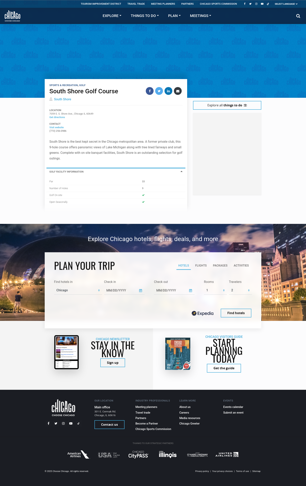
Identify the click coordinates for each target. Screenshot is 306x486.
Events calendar (233, 407)
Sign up (112, 362)
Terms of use (242, 471)
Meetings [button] (199, 15)
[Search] (298, 16)
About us (185, 407)
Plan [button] (173, 15)
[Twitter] (250, 4)
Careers (184, 412)
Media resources (189, 418)
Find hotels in (63, 282)
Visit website (56, 127)
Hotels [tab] (183, 265)
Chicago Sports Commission (218, 3)
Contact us (109, 424)
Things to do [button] (143, 15)
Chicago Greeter (189, 423)
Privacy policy (202, 471)
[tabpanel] (153, 299)
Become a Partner (146, 423)
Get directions (57, 117)
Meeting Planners (163, 3)
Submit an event (233, 412)
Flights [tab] (201, 265)
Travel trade (136, 3)
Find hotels (236, 313)
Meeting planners (146, 407)
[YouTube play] (262, 4)
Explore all (227, 105)
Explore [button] (110, 15)
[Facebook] (244, 4)
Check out (161, 282)
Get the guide (223, 368)
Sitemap (256, 471)
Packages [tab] (220, 265)
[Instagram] (256, 4)
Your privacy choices (222, 471)
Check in (110, 282)
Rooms (209, 282)
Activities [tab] (241, 265)
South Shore (62, 99)
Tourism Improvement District (101, 3)
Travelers (235, 282)
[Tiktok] (268, 4)
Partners (187, 3)
